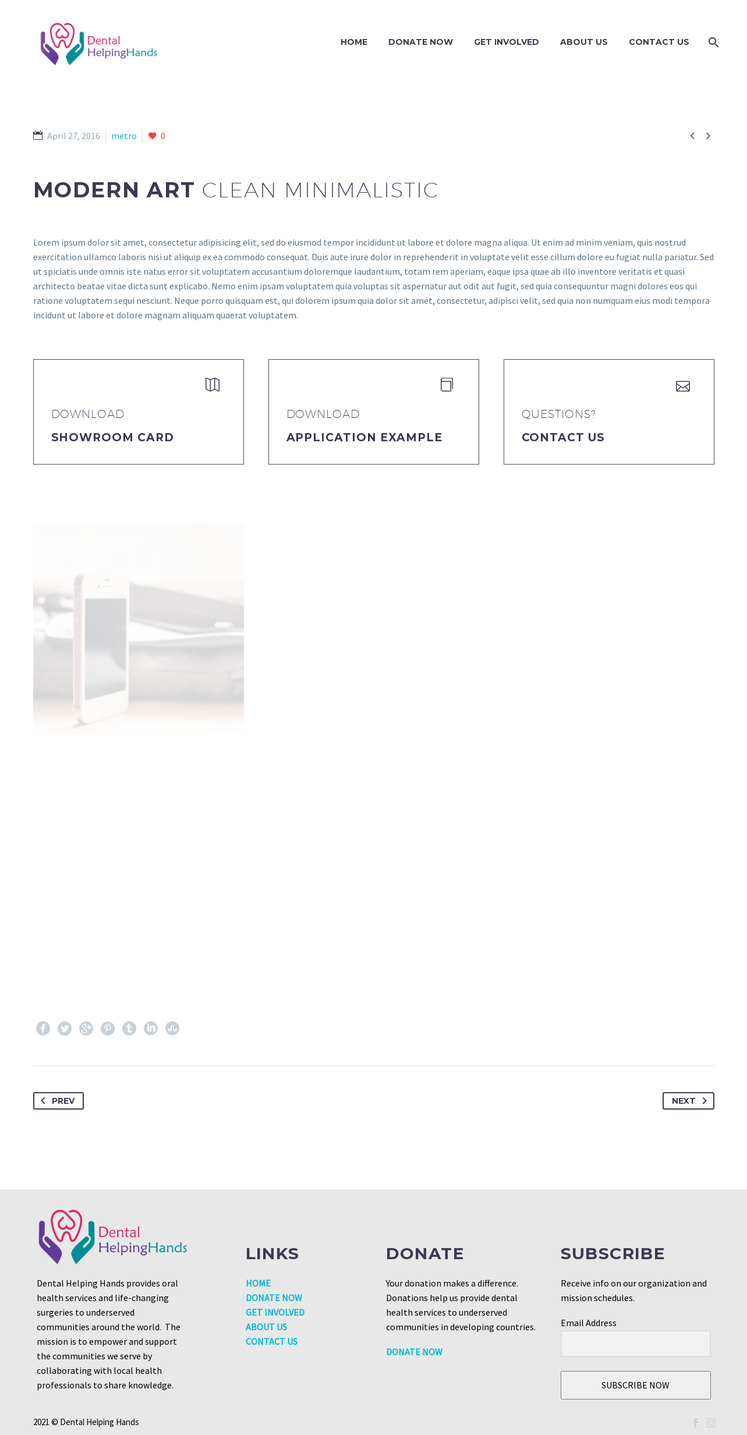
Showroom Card (112, 437)
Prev (55, 1100)
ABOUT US (266, 1327)
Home (354, 42)
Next (691, 1100)
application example (364, 437)
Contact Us (659, 42)
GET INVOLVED (506, 42)
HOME (258, 1283)
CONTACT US (272, 1341)
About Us (584, 42)
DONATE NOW (420, 42)
